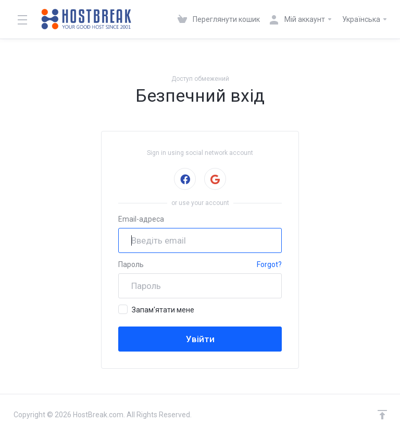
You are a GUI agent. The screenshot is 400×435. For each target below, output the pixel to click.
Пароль (131, 264)
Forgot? (269, 264)
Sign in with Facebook (184, 178)
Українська (365, 19)
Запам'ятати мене (156, 309)
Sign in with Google (215, 179)
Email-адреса (141, 219)
